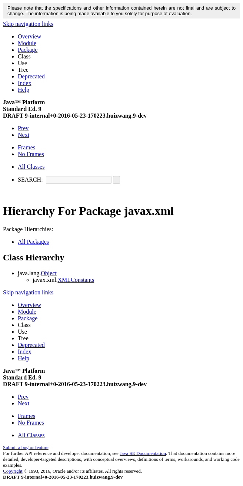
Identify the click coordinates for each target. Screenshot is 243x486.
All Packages (33, 242)
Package (27, 50)
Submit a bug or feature (26, 447)
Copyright (13, 471)
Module (27, 43)
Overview (29, 36)
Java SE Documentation (143, 453)
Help (23, 90)
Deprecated (31, 76)
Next (23, 135)
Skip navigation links (28, 24)
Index (24, 83)
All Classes (31, 166)
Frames (26, 147)
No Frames (31, 154)
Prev (23, 128)
